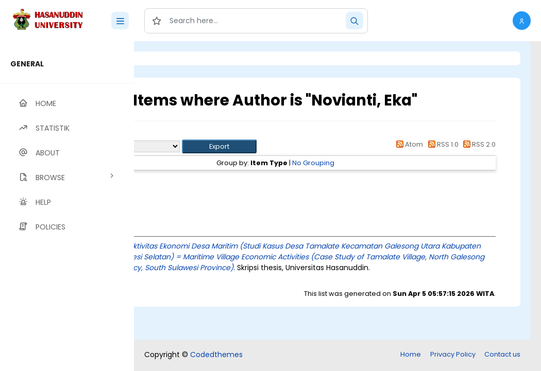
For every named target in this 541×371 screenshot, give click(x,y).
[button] (522, 20)
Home (410, 354)
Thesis (210, 181)
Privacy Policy (453, 354)
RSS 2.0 (478, 144)
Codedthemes (216, 354)
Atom (408, 144)
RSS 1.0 (441, 144)
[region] (67, 206)
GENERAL (27, 64)
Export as (184, 146)
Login (178, 58)
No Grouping (370, 162)
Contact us (502, 354)
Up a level (190, 134)
